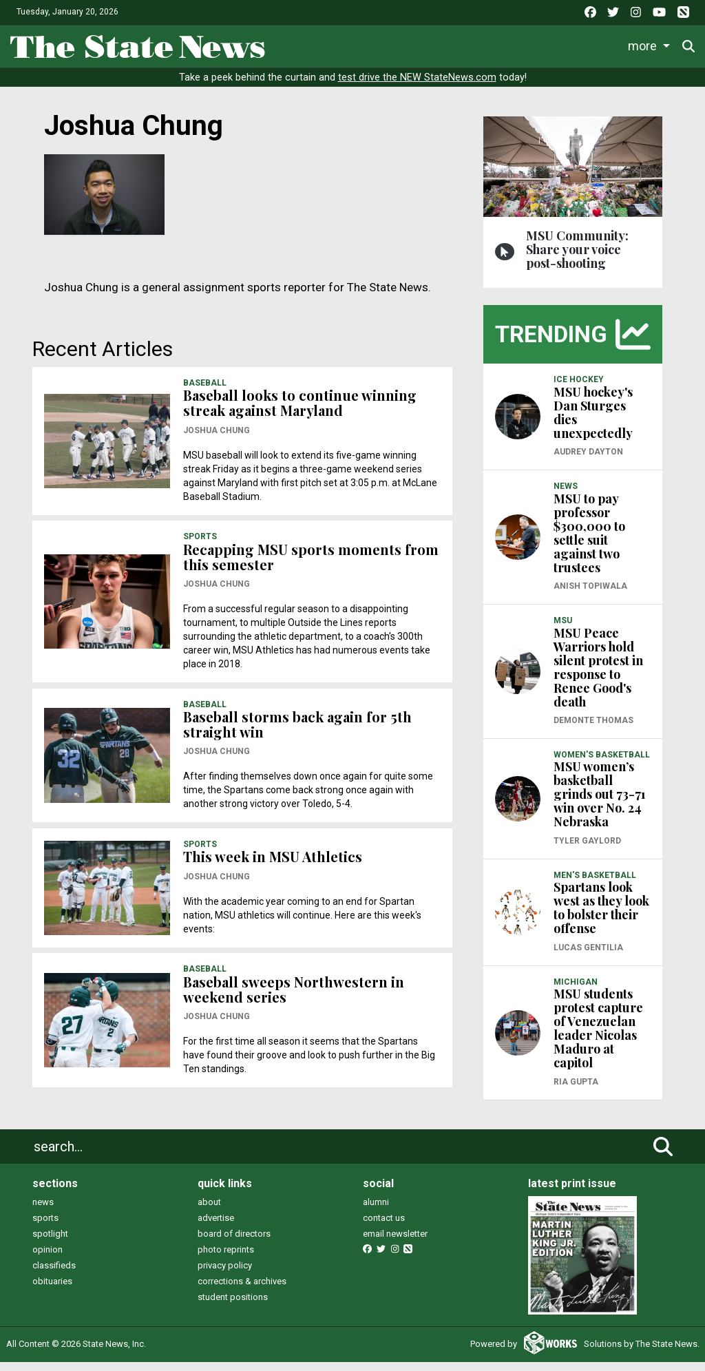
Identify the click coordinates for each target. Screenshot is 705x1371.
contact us (384, 1227)
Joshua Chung (216, 439)
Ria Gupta (576, 1091)
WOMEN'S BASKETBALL (602, 764)
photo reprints (226, 1258)
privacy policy (225, 1274)
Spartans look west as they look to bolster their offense (601, 917)
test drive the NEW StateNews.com (417, 87)
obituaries (52, 1290)
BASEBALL (205, 392)
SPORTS (200, 546)
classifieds (54, 1274)
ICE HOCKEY (579, 389)
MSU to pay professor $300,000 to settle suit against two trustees (589, 542)
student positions (233, 1306)
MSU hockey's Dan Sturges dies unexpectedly (593, 421)
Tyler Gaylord (587, 850)
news (43, 1211)
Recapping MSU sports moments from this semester (311, 566)
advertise (216, 1227)
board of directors (234, 1242)
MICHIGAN (576, 991)
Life (345, 43)
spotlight (50, 1242)
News (296, 43)
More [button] (645, 43)
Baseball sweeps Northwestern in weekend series (293, 998)
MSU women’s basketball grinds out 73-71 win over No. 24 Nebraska (600, 803)
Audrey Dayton (588, 461)
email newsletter (395, 1242)
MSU (563, 630)
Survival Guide (480, 43)
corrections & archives (242, 1290)
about (209, 1211)
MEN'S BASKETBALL (595, 884)
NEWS (566, 496)
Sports (399, 43)
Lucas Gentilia (588, 956)
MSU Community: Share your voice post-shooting (577, 259)
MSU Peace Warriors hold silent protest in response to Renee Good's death (598, 676)
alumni (376, 1211)
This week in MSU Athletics (272, 866)
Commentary (571, 43)
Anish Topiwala (590, 595)
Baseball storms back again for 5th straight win (297, 734)
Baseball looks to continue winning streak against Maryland (300, 412)
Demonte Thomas (593, 730)
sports (45, 1227)
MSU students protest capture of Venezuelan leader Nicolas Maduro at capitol (598, 1037)
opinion (47, 1258)
